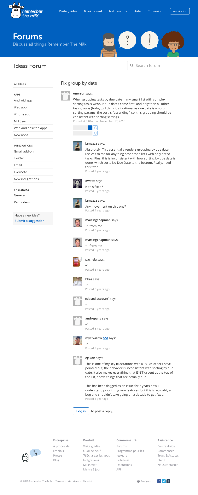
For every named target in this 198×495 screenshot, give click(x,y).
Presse (57, 455)
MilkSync (20, 121)
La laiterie (122, 460)
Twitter (19, 158)
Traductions (124, 465)
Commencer (166, 451)
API (118, 469)
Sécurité (87, 481)
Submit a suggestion (29, 221)
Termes (59, 481)
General (20, 195)
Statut (161, 460)
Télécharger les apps (96, 455)
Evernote (20, 172)
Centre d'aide (166, 446)
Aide (137, 11)
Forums (121, 446)
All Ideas (20, 84)
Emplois (58, 451)
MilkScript (89, 465)
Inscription (179, 11)
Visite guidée (68, 11)
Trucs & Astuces (168, 455)
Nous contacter (168, 465)
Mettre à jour (118, 11)
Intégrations (91, 460)
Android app (23, 100)
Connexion (155, 11)
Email (18, 165)
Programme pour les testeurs (130, 453)
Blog (56, 460)
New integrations (26, 179)
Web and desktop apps (30, 128)
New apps (21, 135)
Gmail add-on (24, 151)
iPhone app (22, 114)
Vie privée (73, 481)
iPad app (20, 107)
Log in (81, 411)
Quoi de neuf (93, 11)
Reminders (22, 202)
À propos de (61, 446)
